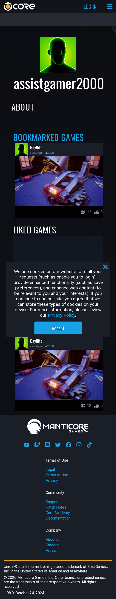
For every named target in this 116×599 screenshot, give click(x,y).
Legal (50, 469)
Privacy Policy (61, 315)
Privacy (52, 480)
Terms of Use (57, 475)
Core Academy (58, 513)
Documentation (58, 518)
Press (51, 550)
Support (52, 502)
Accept (58, 327)
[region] (58, 299)
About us (53, 539)
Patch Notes (56, 507)
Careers (52, 545)
